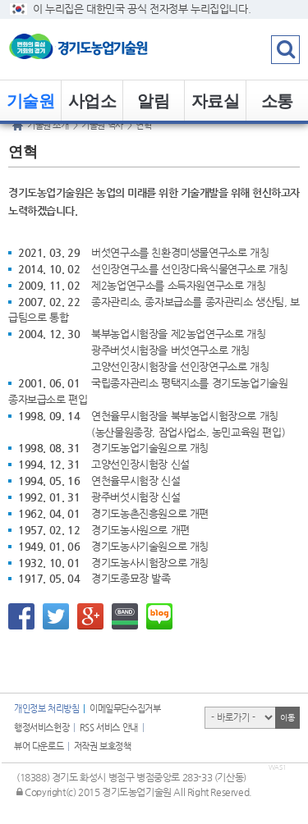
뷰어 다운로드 (38, 746)
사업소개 (92, 106)
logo (102, 49)
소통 (277, 101)
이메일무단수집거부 (125, 708)
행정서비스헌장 (41, 727)
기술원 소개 (31, 106)
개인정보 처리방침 (46, 708)
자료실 (215, 101)
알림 (153, 101)
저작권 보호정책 (102, 746)
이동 (287, 717)
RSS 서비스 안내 (109, 727)
